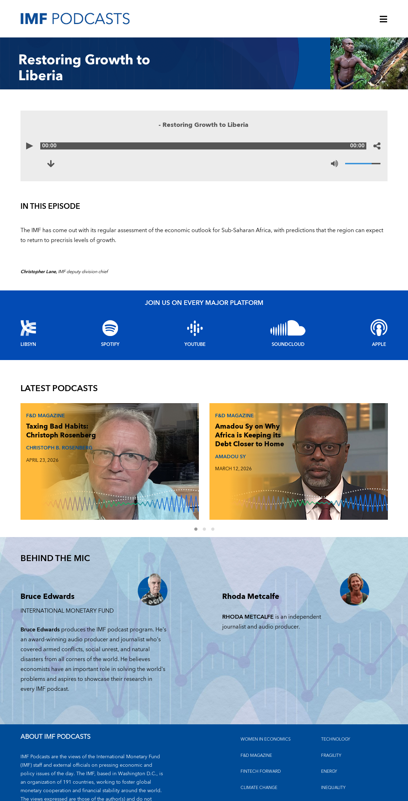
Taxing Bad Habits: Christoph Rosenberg (42, 438)
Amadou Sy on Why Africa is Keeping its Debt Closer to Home (174, 442)
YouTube (195, 344)
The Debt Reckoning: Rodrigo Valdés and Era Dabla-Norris (301, 442)
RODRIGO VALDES (298, 472)
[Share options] (376, 145)
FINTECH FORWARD (261, 728)
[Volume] (362, 163)
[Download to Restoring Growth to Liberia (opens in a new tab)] (52, 163)
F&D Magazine (43, 414)
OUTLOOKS (333, 761)
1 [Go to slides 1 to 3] (200, 487)
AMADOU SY (165, 472)
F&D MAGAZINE (256, 712)
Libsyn (28, 344)
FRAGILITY (331, 712)
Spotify (110, 344)
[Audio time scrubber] (204, 145)
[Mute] (334, 163)
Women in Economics (266, 696)
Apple (379, 344)
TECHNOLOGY (335, 696)
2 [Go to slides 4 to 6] (208, 487)
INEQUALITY (333, 744)
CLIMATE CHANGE (259, 744)
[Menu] (384, 19)
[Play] (31, 145)
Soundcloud (288, 344)
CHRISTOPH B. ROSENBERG (41, 468)
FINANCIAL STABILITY (262, 761)
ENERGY (329, 728)
